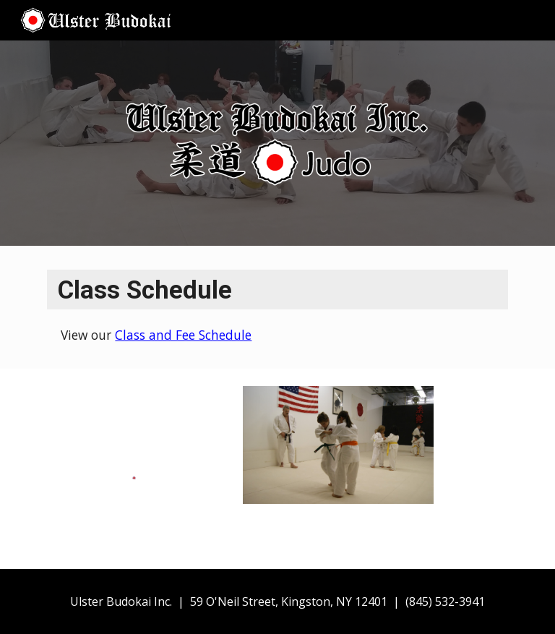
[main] (277, 307)
